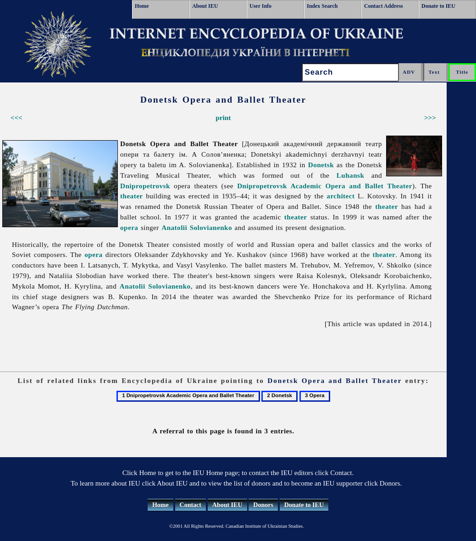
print (223, 117)
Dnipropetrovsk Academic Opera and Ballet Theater (324, 186)
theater (131, 196)
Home (142, 6)
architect (340, 196)
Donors (263, 505)
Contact (190, 505)
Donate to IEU (438, 6)
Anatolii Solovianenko (196, 227)
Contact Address (383, 6)
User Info (260, 6)
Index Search (322, 6)
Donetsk (321, 165)
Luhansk (351, 175)
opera (129, 227)
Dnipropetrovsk (145, 186)
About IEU (205, 6)
